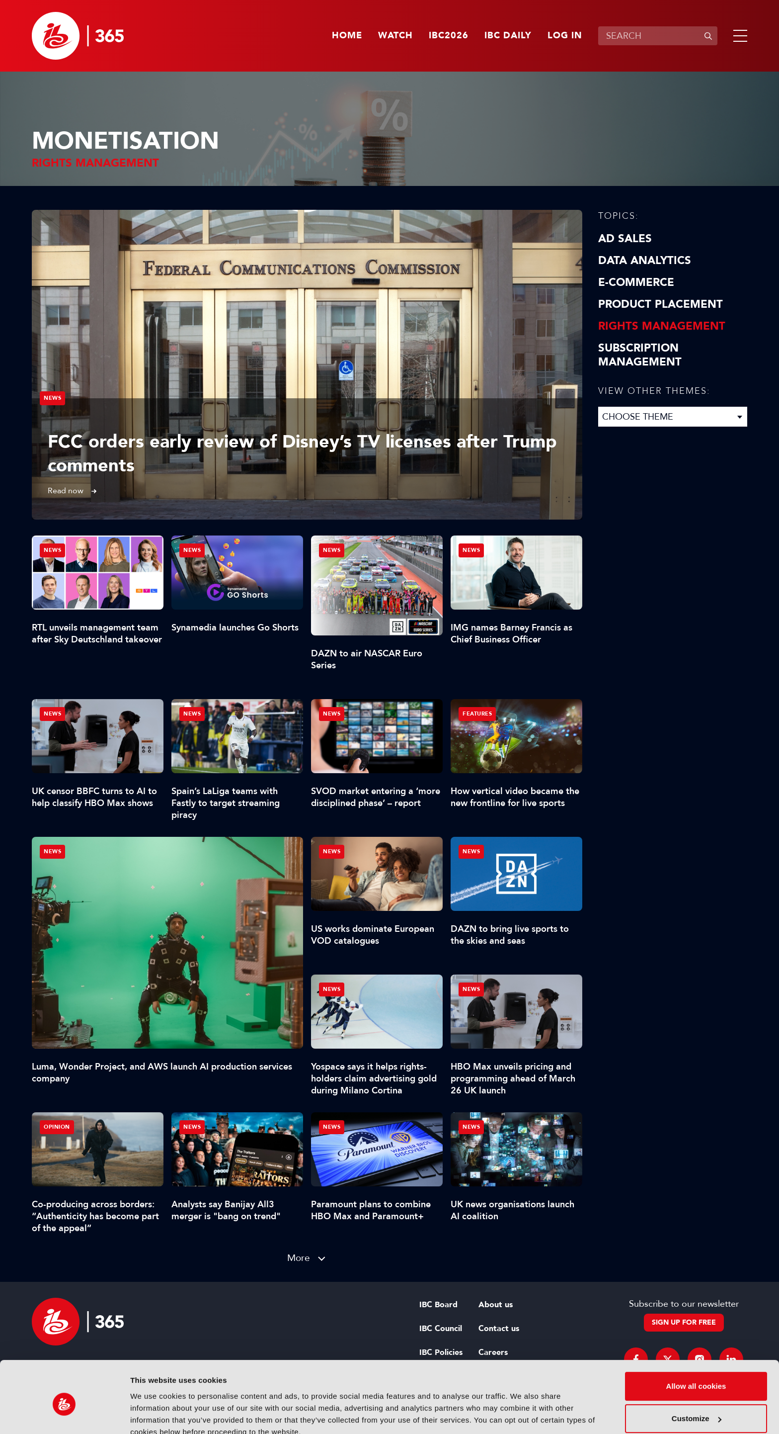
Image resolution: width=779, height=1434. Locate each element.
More (298, 1258)
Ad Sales (625, 238)
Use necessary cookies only (696, 1406)
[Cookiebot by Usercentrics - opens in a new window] (64, 1414)
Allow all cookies (696, 1341)
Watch (395, 36)
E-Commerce (636, 282)
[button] (738, 36)
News (52, 398)
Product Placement (660, 304)
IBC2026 (448, 36)
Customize (696, 1373)
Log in (564, 36)
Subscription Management (640, 355)
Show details (153, 1414)
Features (477, 713)
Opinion (57, 1127)
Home (347, 36)
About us (495, 1304)
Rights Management (661, 326)
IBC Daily (508, 36)
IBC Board (438, 1304)
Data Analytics (644, 260)
